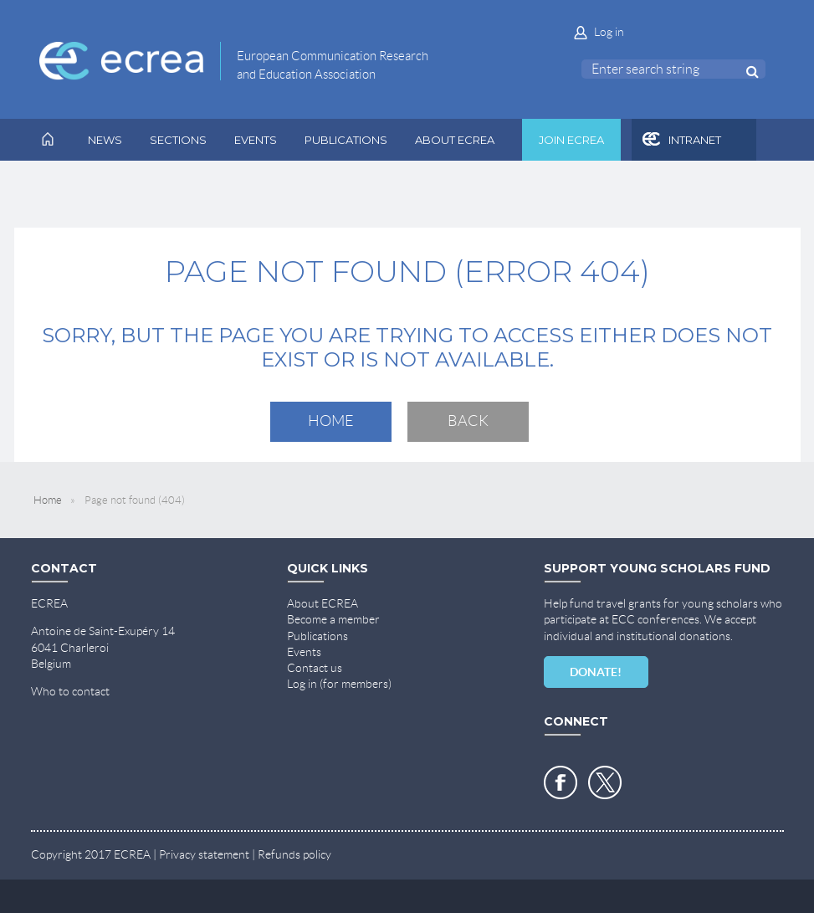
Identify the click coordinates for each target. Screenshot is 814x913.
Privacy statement (204, 854)
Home (331, 421)
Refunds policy (294, 854)
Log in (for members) (339, 683)
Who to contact (70, 691)
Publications (317, 636)
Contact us (314, 667)
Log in (609, 31)
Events (304, 652)
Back (468, 421)
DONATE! (596, 672)
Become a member (333, 619)
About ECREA (322, 603)
